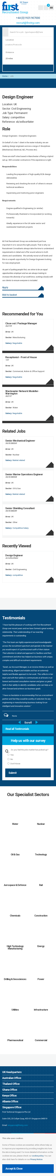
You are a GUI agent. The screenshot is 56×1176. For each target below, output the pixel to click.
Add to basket (9, 294)
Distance (10, 52)
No (10, 759)
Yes (10, 755)
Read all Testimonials (17, 728)
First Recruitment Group (20, 8)
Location (10, 40)
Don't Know (13, 763)
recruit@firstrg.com (28, 22)
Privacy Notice (36, 1159)
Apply (5, 287)
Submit (13, 772)
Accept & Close (14, 1168)
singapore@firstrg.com (18, 1125)
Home (4, 76)
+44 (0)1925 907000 (28, 17)
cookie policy (37, 1156)
